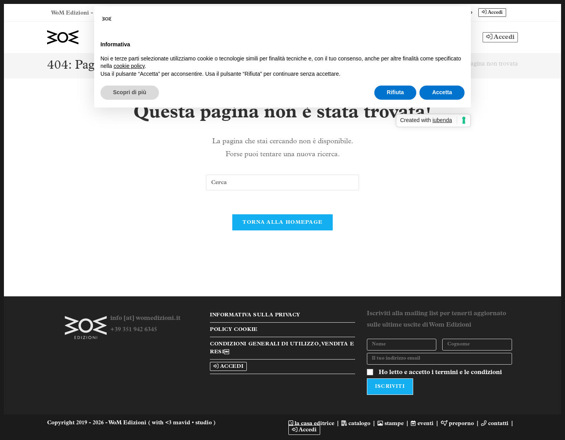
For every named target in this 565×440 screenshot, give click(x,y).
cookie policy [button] (128, 66)
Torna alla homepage (282, 222)
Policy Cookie (234, 329)
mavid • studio (193, 422)
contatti (494, 423)
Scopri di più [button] (129, 92)
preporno (457, 423)
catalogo (355, 423)
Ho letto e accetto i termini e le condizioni (440, 372)
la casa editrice (311, 423)
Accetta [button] (442, 92)
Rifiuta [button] (395, 92)
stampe (390, 423)
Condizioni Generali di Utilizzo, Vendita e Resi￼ (282, 347)
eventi (422, 423)
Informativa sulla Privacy (255, 314)
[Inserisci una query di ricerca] (282, 182)
